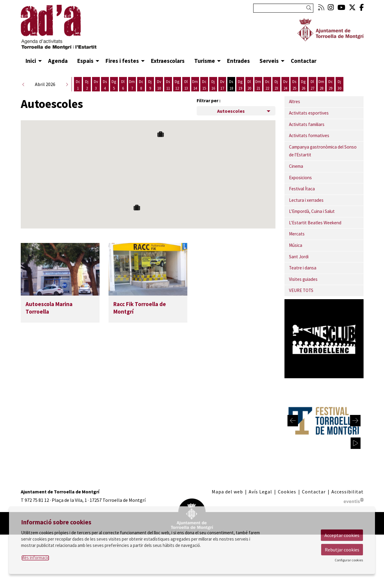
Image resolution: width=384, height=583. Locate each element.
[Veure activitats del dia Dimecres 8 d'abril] (141, 94)
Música (295, 255)
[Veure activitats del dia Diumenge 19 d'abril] (240, 94)
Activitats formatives (309, 145)
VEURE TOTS (301, 300)
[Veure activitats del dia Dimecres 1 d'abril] (78, 94)
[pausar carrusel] (356, 453)
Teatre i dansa (302, 277)
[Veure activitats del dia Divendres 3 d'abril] (96, 94)
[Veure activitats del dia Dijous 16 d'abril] (213, 94)
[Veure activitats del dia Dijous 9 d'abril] (150, 94)
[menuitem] (321, 7)
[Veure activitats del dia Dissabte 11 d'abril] (168, 94)
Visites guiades (303, 289)
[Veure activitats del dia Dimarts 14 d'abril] (195, 94)
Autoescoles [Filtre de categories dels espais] (231, 121)
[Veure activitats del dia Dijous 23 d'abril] (276, 94)
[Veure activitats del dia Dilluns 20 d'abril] (249, 94)
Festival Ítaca (302, 198)
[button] (309, 8)
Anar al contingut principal (48, 5)
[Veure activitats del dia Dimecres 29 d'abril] (330, 94)
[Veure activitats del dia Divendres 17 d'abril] (222, 94)
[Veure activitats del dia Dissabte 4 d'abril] (105, 94)
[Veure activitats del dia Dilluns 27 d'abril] (312, 94)
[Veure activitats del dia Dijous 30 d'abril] (339, 94)
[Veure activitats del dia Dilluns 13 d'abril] (186, 94)
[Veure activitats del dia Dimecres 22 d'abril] (267, 94)
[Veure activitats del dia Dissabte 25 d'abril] (294, 94)
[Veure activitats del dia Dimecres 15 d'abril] (204, 94)
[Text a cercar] (283, 8)
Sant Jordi (299, 266)
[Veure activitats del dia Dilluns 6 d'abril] (123, 94)
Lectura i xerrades (306, 210)
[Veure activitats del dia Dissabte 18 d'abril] (231, 94)
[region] (324, 430)
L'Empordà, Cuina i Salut (312, 221)
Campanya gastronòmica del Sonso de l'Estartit (323, 160)
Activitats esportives (309, 122)
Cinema (296, 176)
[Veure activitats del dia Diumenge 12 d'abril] (177, 94)
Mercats (297, 243)
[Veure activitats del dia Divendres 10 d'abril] (159, 94)
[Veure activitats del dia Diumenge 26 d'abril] (303, 94)
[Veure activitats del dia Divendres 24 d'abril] (285, 94)
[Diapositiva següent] (355, 430)
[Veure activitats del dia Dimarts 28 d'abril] (321, 94)
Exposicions (300, 187)
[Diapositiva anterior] (292, 430)
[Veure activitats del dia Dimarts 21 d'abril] (258, 94)
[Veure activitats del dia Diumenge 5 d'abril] (114, 94)
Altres (294, 111)
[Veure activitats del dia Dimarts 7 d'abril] (132, 94)
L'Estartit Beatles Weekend (315, 232)
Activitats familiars (306, 134)
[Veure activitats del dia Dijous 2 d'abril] (87, 94)
